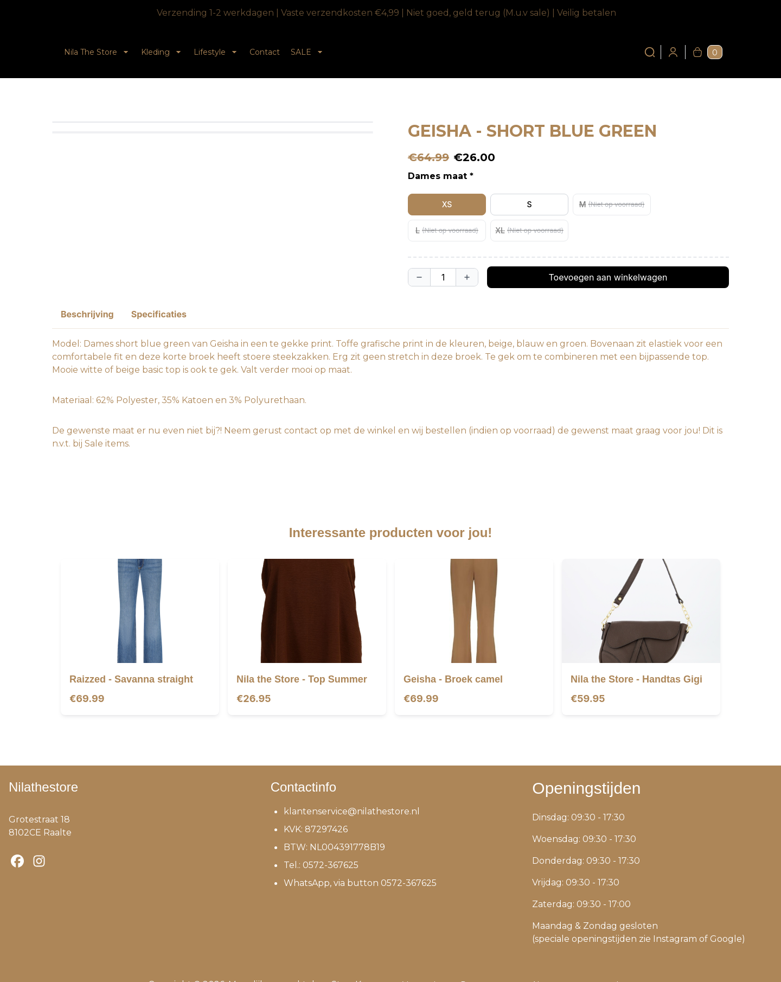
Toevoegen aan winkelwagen (607, 277)
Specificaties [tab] (159, 314)
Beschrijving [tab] (87, 314)
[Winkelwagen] (697, 52)
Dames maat (437, 176)
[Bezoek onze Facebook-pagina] (17, 861)
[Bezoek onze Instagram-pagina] (39, 861)
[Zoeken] (650, 52)
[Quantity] (443, 277)
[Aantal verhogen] (467, 277)
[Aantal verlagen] (419, 277)
